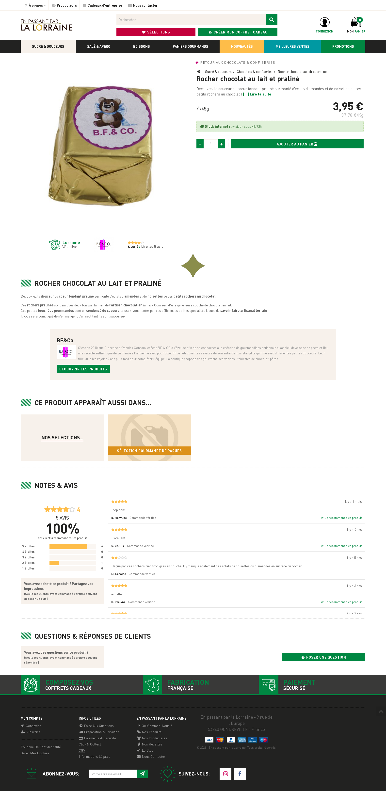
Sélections (156, 32)
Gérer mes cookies (35, 753)
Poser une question (323, 657)
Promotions (343, 46)
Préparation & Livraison (99, 731)
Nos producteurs (152, 738)
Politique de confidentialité (41, 746)
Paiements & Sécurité (97, 738)
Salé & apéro (98, 46)
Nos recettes (149, 744)
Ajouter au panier (297, 144)
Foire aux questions (96, 725)
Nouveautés (242, 46)
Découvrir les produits (83, 369)
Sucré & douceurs (48, 46)
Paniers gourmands (190, 46)
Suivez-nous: (184, 773)
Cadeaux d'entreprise (102, 5)
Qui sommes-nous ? (154, 725)
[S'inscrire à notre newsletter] (142, 774)
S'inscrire (30, 731)
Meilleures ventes (292, 46)
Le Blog (145, 750)
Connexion (31, 725)
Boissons (141, 46)
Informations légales (94, 756)
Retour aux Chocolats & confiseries (235, 62)
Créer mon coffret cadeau (238, 32)
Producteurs (64, 5)
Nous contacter (143, 5)
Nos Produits (149, 731)
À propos (35, 5)
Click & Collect (90, 744)
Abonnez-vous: (51, 773)
